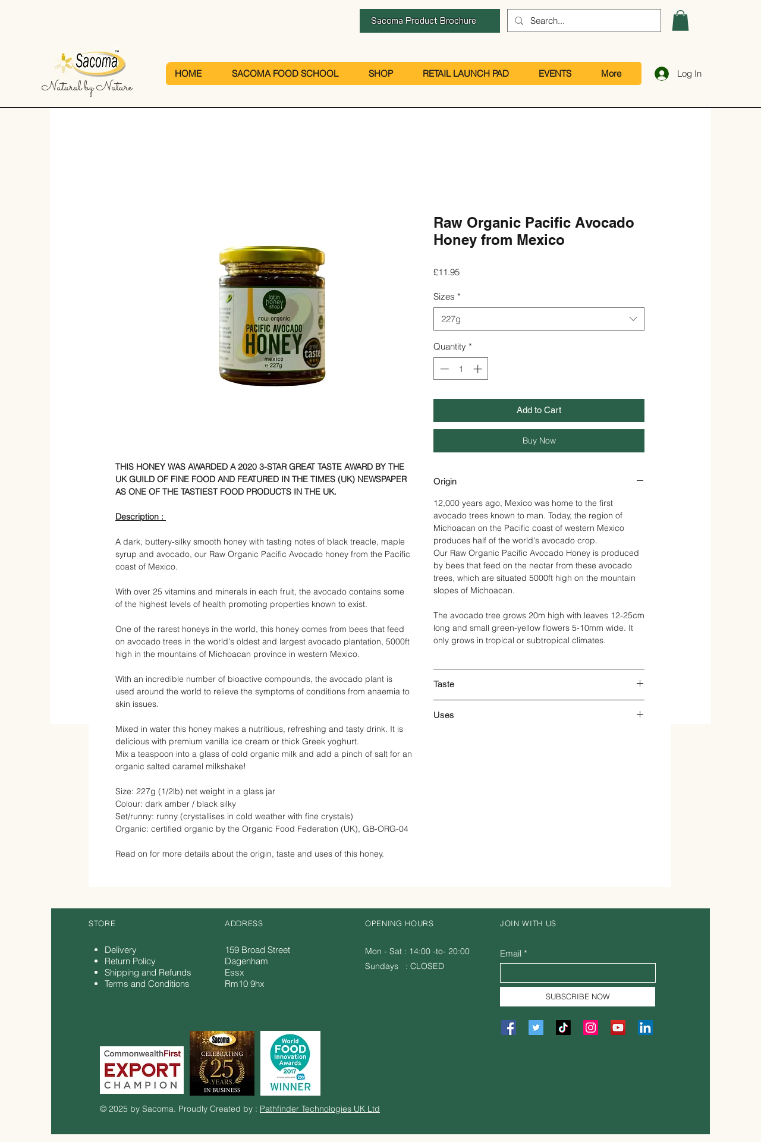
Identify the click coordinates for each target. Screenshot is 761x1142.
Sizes (447, 296)
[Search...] (583, 21)
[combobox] (538, 319)
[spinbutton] (461, 369)
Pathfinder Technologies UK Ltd (320, 1108)
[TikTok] (563, 1027)
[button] (680, 20)
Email (510, 953)
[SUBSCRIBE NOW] (577, 996)
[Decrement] (443, 369)
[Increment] (479, 369)
